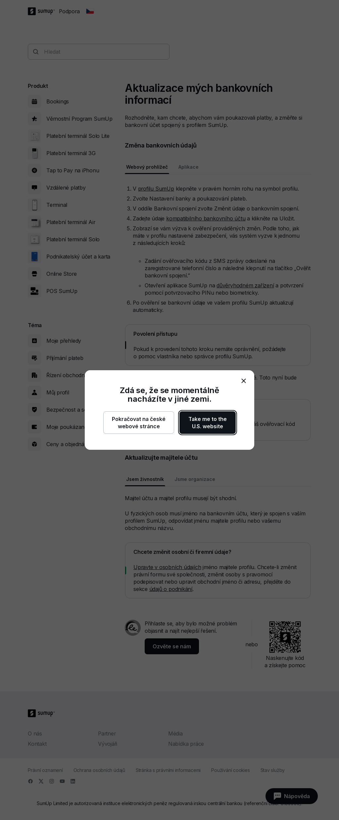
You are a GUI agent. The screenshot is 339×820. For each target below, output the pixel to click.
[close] (244, 381)
